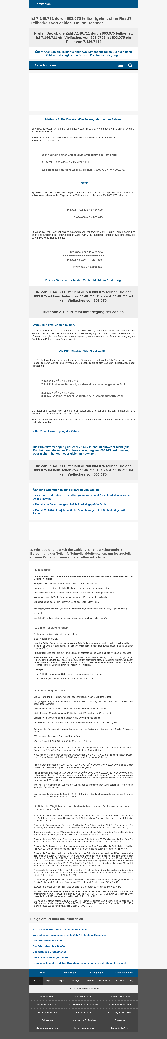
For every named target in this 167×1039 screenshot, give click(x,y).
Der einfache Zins (119, 1028)
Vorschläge (70, 972)
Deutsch (36, 980)
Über (42, 972)
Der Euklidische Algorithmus (50, 957)
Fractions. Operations (47, 1004)
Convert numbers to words (120, 1004)
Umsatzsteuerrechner (83, 1028)
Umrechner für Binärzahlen (83, 1020)
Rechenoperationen (47, 1012)
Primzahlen (42, 4)
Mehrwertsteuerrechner (47, 1028)
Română (120, 980)
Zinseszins (120, 1020)
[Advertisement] (83, 92)
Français (76, 980)
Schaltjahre (47, 1020)
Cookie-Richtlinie (124, 972)
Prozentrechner (83, 1012)
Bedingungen (97, 972)
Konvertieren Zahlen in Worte (83, 1004)
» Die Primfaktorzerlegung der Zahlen (56, 431)
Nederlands (104, 980)
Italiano (90, 980)
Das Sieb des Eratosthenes (49, 951)
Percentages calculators (119, 1012)
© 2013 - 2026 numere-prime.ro (83, 988)
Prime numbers (47, 996)
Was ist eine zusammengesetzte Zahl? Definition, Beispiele (69, 935)
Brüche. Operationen (120, 996)
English (49, 980)
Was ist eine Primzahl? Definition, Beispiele (60, 929)
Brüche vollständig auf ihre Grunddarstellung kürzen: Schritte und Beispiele (80, 963)
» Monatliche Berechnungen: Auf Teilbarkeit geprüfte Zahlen (70, 504)
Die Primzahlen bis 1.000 (48, 940)
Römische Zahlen (83, 996)
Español (63, 980)
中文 (132, 980)
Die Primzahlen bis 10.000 (49, 946)
